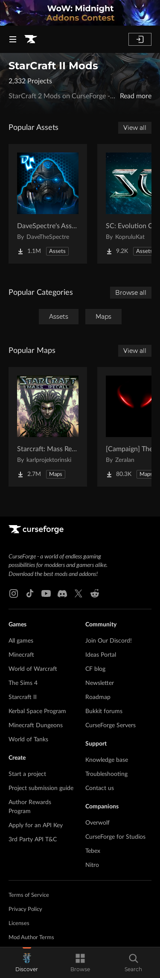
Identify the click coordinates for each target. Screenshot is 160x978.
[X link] (78, 593)
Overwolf (97, 823)
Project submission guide (41, 788)
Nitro (92, 865)
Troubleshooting (106, 774)
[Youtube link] (46, 593)
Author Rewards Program (30, 806)
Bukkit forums (103, 711)
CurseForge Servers (110, 725)
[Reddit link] (95, 593)
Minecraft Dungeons (36, 725)
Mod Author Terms (31, 937)
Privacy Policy (25, 909)
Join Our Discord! (108, 641)
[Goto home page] (31, 39)
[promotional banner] (80, 13)
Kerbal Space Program (37, 711)
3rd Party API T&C (33, 840)
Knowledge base (106, 760)
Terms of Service (29, 895)
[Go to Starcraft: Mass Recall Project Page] (48, 427)
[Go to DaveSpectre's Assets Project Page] (48, 204)
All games (21, 641)
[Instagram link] (14, 593)
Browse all (130, 293)
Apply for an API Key (36, 825)
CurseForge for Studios (115, 837)
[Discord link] (62, 593)
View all (134, 128)
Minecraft (21, 655)
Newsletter (99, 683)
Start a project (27, 774)
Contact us (99, 788)
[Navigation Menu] (13, 39)
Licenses (19, 923)
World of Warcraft (33, 669)
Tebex (92, 851)
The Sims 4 (23, 683)
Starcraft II (23, 697)
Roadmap (98, 697)
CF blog (95, 669)
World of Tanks (28, 740)
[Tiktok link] (30, 593)
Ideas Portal (100, 655)
